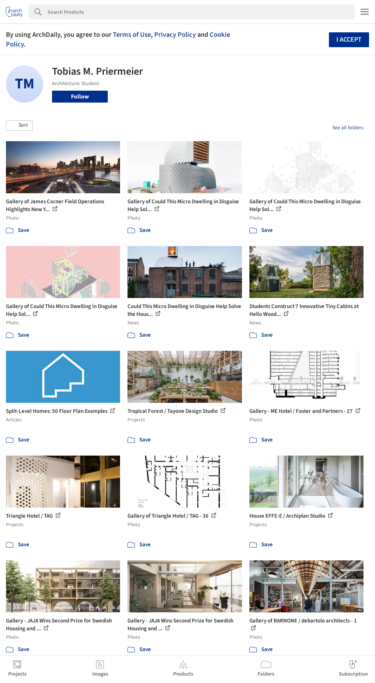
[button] (19, 125)
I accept (349, 39)
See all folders (347, 127)
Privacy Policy (175, 34)
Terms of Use (132, 34)
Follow (80, 97)
